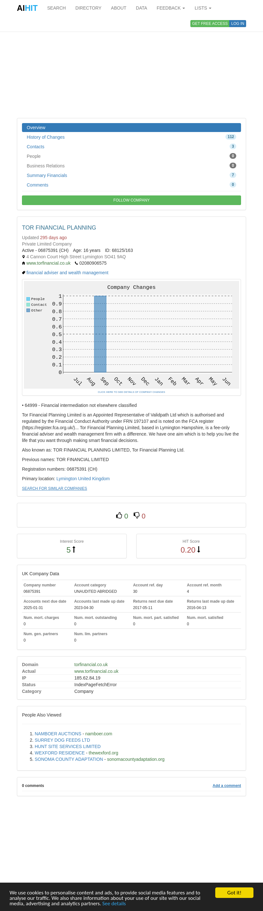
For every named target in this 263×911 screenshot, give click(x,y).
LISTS (203, 8)
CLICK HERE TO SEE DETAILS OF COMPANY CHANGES (131, 392)
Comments (131, 184)
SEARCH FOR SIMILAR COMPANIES (54, 488)
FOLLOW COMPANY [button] (131, 200)
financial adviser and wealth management (67, 272)
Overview (36, 127)
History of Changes (131, 137)
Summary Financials (131, 175)
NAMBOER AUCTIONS (58, 733)
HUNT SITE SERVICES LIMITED (68, 746)
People (131, 156)
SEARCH (56, 8)
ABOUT (118, 8)
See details (114, 903)
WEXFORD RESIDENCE (60, 752)
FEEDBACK (171, 8)
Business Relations (131, 165)
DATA (141, 8)
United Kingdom (94, 478)
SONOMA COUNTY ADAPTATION (69, 759)
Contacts (131, 146)
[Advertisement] (131, 67)
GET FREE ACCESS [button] (210, 23)
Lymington (66, 478)
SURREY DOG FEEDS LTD (62, 740)
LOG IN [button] (237, 23)
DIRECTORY (88, 8)
